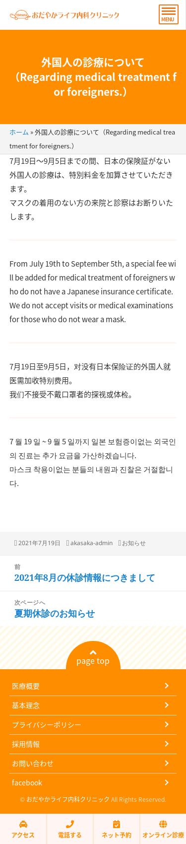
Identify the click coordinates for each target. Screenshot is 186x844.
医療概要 (26, 686)
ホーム (19, 132)
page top (93, 657)
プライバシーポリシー (46, 724)
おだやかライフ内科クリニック (68, 799)
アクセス (23, 829)
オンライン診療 (163, 829)
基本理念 (26, 705)
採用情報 (26, 744)
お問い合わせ (33, 763)
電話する (70, 829)
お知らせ (134, 543)
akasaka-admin (91, 543)
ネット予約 (116, 829)
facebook (27, 782)
